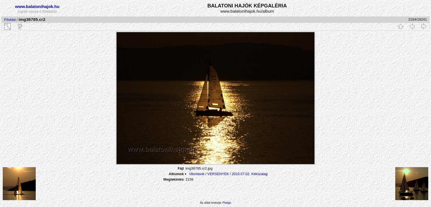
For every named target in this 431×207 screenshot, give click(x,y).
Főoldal (10, 20)
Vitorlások (197, 174)
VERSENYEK (218, 174)
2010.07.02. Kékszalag (249, 174)
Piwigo (226, 202)
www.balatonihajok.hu (37, 6)
